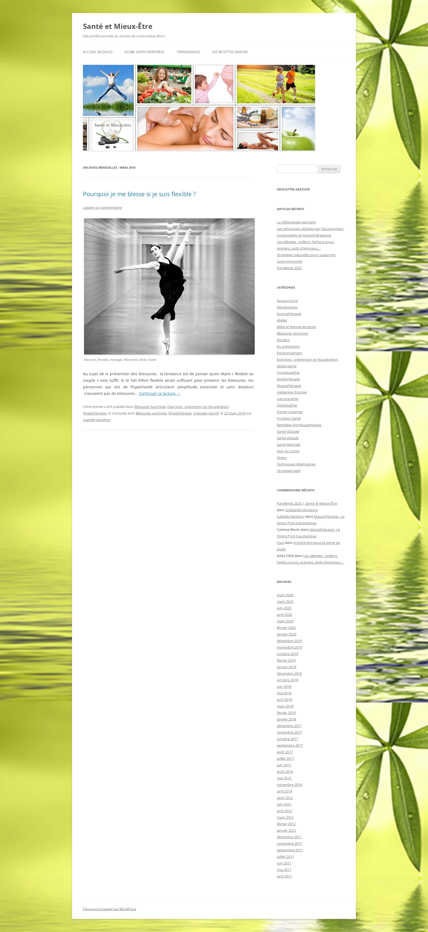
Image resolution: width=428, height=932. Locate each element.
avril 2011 (284, 876)
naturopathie (287, 398)
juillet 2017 (285, 758)
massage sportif (206, 413)
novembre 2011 (289, 843)
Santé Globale (288, 431)
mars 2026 (285, 594)
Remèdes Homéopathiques (299, 424)
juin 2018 (284, 686)
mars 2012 (285, 817)
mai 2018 (284, 693)
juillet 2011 (285, 856)
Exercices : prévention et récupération (197, 406)
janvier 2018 (286, 719)
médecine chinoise (292, 392)
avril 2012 (284, 810)
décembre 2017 (289, 725)
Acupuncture (287, 300)
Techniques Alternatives (296, 464)
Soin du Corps (288, 451)
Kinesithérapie (180, 413)
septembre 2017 (290, 745)
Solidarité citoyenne (302, 509)
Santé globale (288, 437)
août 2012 (285, 797)
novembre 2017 (289, 732)
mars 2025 (285, 601)
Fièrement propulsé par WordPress (109, 909)
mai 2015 (284, 778)
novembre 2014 (289, 784)
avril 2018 (284, 699)
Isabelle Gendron (97, 419)
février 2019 (286, 660)
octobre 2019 (287, 653)
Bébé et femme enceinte (296, 326)
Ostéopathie (287, 405)
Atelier (282, 320)
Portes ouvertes (290, 411)
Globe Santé (286, 366)
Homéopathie (288, 372)
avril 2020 (284, 614)
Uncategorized (288, 470)
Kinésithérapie (94, 413)
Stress (282, 457)
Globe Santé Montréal (144, 52)
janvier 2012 (286, 830)
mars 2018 (285, 706)
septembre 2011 (290, 850)
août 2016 (285, 771)
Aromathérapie (289, 313)
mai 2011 (284, 869)
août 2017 (285, 751)
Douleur (283, 339)
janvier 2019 (286, 666)
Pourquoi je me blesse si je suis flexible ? (139, 194)
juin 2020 (284, 608)
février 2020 (286, 627)
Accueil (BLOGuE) (97, 52)
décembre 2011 (289, 836)
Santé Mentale (288, 444)
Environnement (289, 352)
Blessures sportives (151, 413)
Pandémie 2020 (289, 267)
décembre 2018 (289, 673)
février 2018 (286, 712)
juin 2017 (284, 764)
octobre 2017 (287, 738)
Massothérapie (289, 385)
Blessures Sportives (150, 406)
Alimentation (287, 307)
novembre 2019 (289, 647)
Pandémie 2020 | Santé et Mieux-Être (307, 503)
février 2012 (286, 823)
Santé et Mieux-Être (117, 26)
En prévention (288, 346)
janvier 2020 (286, 634)
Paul (280, 542)
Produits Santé (289, 418)
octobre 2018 (287, 679)
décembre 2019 (289, 640)
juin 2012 (284, 804)
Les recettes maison (230, 52)
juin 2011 (284, 863)
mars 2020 (285, 621)
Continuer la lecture (159, 393)
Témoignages (188, 52)
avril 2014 (284, 791)
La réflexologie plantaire (296, 222)
